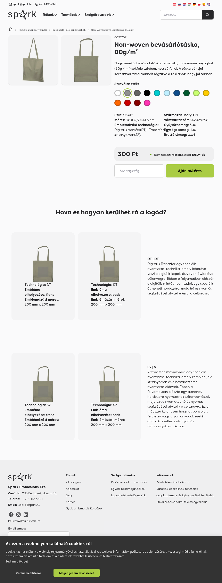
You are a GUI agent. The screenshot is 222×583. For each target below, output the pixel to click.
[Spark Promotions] (22, 15)
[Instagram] (18, 514)
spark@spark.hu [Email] (29, 505)
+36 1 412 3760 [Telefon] (32, 499)
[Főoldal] (32, 477)
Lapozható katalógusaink (128, 495)
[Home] (10, 30)
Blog (69, 495)
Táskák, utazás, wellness (32, 30)
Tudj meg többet (17, 561)
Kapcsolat (72, 489)
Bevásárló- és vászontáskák (69, 30)
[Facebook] (11, 514)
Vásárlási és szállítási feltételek (177, 489)
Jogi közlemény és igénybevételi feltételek (185, 495)
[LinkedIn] (26, 514)
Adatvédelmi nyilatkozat (173, 482)
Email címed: (17, 528)
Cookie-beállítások (26, 573)
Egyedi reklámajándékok (128, 489)
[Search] (208, 15)
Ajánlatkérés (190, 170)
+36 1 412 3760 (47, 4)
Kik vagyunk (74, 482)
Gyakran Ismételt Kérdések (84, 508)
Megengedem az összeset (69, 573)
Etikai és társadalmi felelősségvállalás (181, 502)
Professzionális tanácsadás (129, 482)
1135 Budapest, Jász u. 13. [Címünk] (39, 493)
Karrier (70, 502)
